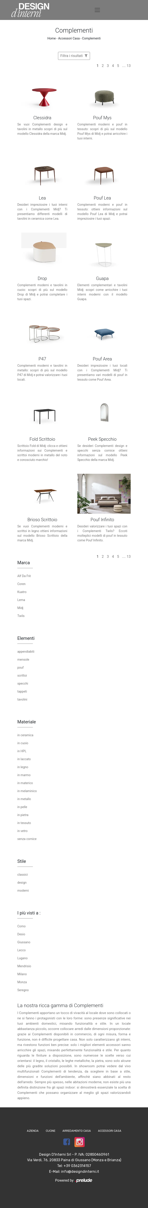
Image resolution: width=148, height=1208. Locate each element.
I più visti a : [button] (28, 913)
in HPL (21, 751)
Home (51, 38)
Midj (20, 608)
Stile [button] (21, 861)
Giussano (23, 942)
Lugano (22, 958)
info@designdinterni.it (80, 1171)
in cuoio (22, 743)
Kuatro (21, 592)
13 (129, 66)
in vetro (22, 831)
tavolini (22, 699)
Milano (22, 974)
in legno (22, 767)
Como (21, 926)
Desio (21, 934)
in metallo (24, 799)
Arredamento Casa (76, 1130)
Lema (21, 600)
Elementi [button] (25, 638)
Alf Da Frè (24, 576)
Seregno (23, 990)
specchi (22, 683)
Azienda (33, 1130)
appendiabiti (25, 651)
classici (22, 874)
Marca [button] (23, 562)
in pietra (22, 815)
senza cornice (26, 839)
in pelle (22, 807)
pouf (20, 667)
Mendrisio (24, 966)
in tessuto (24, 823)
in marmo (24, 775)
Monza (22, 982)
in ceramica (25, 735)
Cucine (50, 1130)
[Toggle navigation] (97, 10)
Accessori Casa (69, 38)
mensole (23, 659)
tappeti (22, 691)
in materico (25, 783)
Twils (21, 616)
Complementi (91, 38)
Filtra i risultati (74, 56)
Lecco (21, 950)
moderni (23, 890)
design (22, 882)
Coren (21, 584)
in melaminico (27, 791)
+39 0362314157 (77, 1166)
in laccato (24, 759)
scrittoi (22, 675)
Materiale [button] (26, 721)
